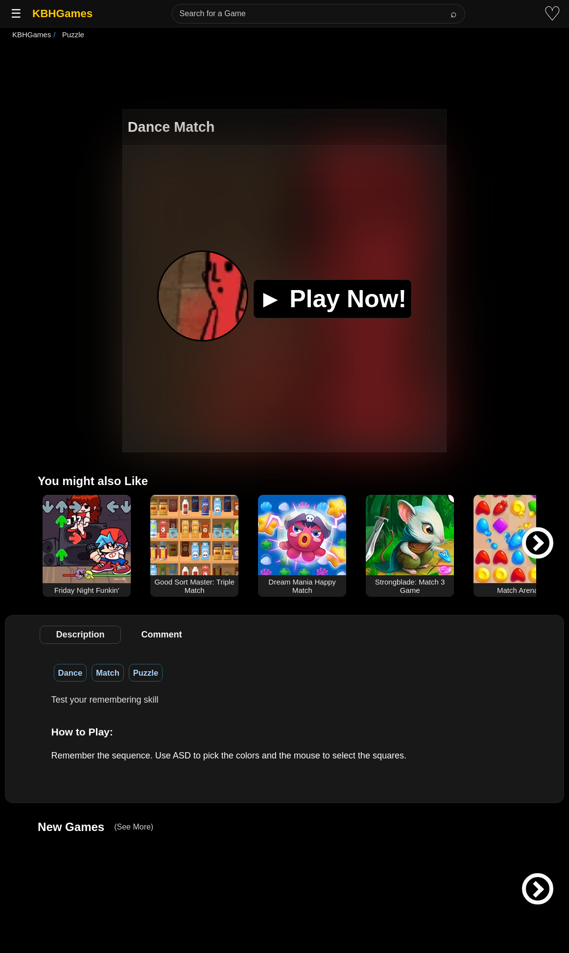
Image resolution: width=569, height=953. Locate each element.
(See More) (133, 827)
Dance (70, 672)
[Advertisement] (284, 75)
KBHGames (62, 13)
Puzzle (145, 672)
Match (107, 672)
